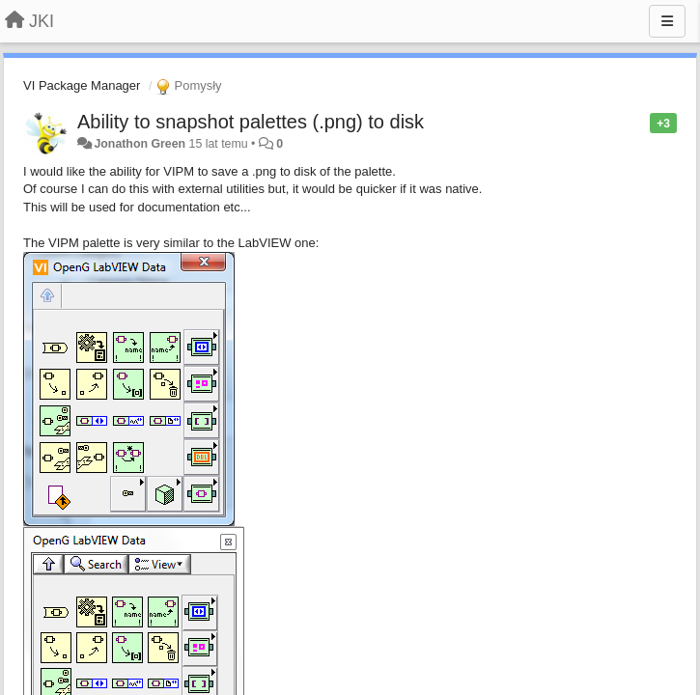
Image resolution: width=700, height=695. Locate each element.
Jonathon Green (139, 144)
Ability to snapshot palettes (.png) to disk (250, 121)
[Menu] (667, 21)
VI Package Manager (81, 85)
